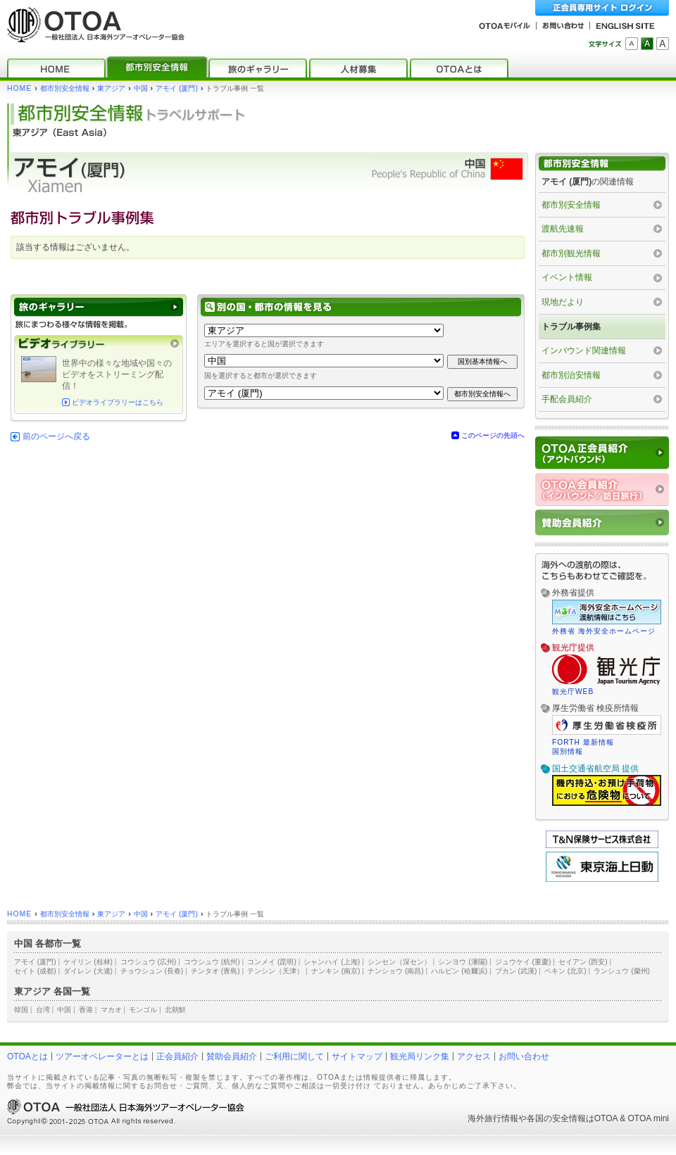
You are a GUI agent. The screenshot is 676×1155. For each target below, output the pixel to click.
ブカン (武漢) (516, 971)
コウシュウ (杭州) (212, 962)
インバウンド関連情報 (584, 350)
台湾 (43, 1010)
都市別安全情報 (64, 88)
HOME (19, 88)
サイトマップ (357, 1056)
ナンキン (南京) (336, 971)
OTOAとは (27, 1056)
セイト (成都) (35, 971)
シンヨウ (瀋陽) (462, 962)
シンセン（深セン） (399, 962)
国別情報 (567, 751)
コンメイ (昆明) (271, 962)
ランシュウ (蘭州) (622, 971)
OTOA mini (648, 1118)
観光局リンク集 (419, 1056)
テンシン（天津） (275, 971)
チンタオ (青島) (215, 971)
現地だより (563, 302)
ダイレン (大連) (88, 971)
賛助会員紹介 (231, 1056)
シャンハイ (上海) (331, 962)
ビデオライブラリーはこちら (117, 402)
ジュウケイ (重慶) (523, 962)
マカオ (111, 1010)
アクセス (474, 1056)
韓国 (21, 1010)
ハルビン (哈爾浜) (459, 971)
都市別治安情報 (571, 375)
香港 (86, 1010)
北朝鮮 (175, 1010)
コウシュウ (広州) (148, 962)
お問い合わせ (524, 1056)
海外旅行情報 (493, 1118)
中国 (141, 88)
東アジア (111, 88)
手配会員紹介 (567, 399)
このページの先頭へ (493, 435)
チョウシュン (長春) (152, 971)
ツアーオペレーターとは (102, 1056)
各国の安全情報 (556, 1118)
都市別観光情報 (571, 253)
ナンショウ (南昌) (396, 971)
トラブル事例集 (571, 327)
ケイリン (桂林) (88, 962)
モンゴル (143, 1010)
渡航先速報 (563, 229)
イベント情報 (567, 277)
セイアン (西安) (583, 962)
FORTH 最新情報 (583, 742)
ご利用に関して (294, 1056)
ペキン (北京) (565, 971)
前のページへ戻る (56, 436)
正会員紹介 (177, 1056)
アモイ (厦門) (177, 88)
